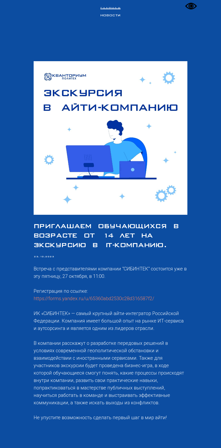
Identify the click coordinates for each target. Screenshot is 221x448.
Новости (110, 15)
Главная (110, 8)
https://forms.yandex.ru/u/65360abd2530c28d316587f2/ (94, 298)
